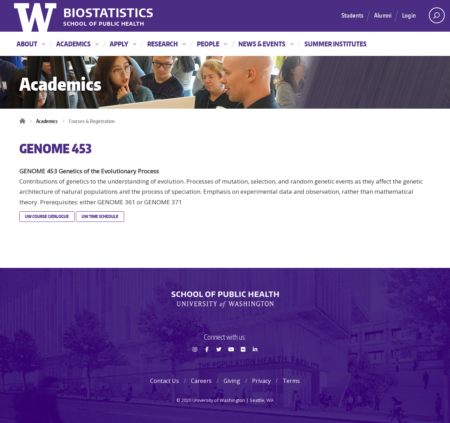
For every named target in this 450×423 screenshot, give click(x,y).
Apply (123, 43)
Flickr (243, 362)
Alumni (383, 15)
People (212, 43)
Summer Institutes (335, 43)
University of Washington (36, 16)
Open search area (434, 17)
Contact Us (164, 381)
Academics (77, 43)
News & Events (265, 43)
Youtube (231, 362)
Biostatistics (108, 12)
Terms (291, 381)
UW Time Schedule (100, 216)
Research (166, 43)
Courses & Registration (92, 121)
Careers (201, 381)
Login (409, 15)
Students (352, 15)
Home (24, 121)
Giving (232, 381)
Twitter (219, 362)
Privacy (261, 381)
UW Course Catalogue (47, 216)
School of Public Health (103, 24)
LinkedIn (255, 362)
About (31, 43)
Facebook (206, 362)
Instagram (194, 362)
